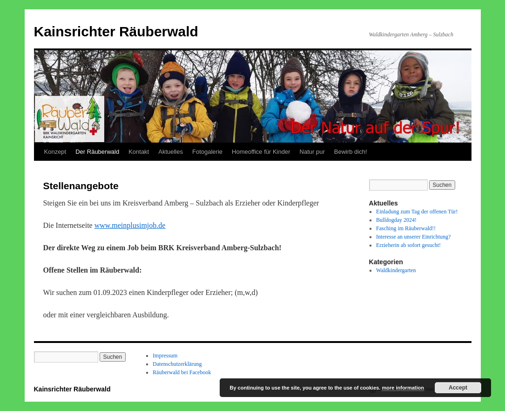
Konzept (55, 151)
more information (403, 387)
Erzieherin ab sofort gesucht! (408, 245)
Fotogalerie (207, 151)
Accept (458, 387)
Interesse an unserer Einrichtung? (413, 236)
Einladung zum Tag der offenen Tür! (417, 211)
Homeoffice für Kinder (261, 151)
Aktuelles (170, 151)
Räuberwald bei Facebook (182, 372)
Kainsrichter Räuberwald (116, 31)
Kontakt (138, 151)
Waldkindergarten (396, 270)
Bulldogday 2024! (396, 220)
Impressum (165, 355)
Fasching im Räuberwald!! (406, 228)
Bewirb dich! (350, 151)
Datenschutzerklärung (177, 364)
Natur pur (312, 151)
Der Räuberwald (97, 151)
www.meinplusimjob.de (130, 225)
